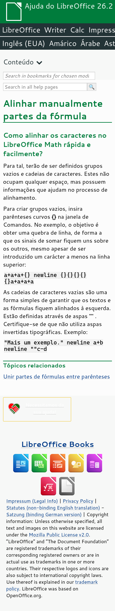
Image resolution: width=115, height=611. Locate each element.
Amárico (63, 43)
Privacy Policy (78, 501)
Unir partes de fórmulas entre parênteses (56, 376)
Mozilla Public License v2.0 (59, 534)
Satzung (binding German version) (44, 514)
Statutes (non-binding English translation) (53, 507)
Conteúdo (18, 62)
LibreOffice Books (57, 444)
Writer (55, 30)
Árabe (90, 43)
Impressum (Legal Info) (32, 501)
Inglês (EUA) (23, 43)
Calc (77, 30)
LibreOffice (21, 30)
